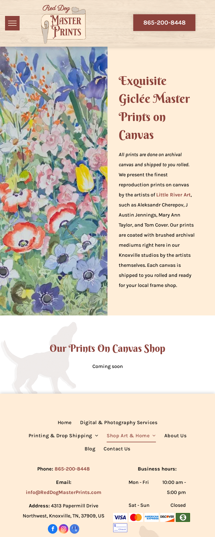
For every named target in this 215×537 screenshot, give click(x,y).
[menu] (12, 23)
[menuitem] (64, 422)
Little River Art (173, 195)
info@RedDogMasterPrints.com (63, 492)
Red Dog (56, 8)
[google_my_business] (74, 529)
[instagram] (63, 529)
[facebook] (52, 529)
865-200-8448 (72, 469)
